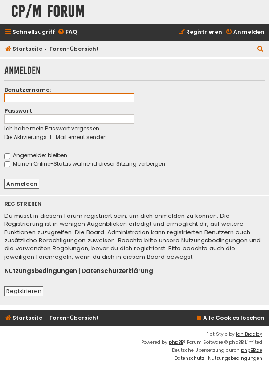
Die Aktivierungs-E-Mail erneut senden (55, 137)
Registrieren (23, 291)
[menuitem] (67, 32)
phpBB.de (251, 350)
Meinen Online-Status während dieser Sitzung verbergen (84, 163)
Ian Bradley (249, 334)
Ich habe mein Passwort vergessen (51, 128)
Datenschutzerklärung (117, 271)
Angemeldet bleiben (35, 155)
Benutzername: (27, 90)
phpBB (176, 342)
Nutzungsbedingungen (40, 271)
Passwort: (18, 110)
